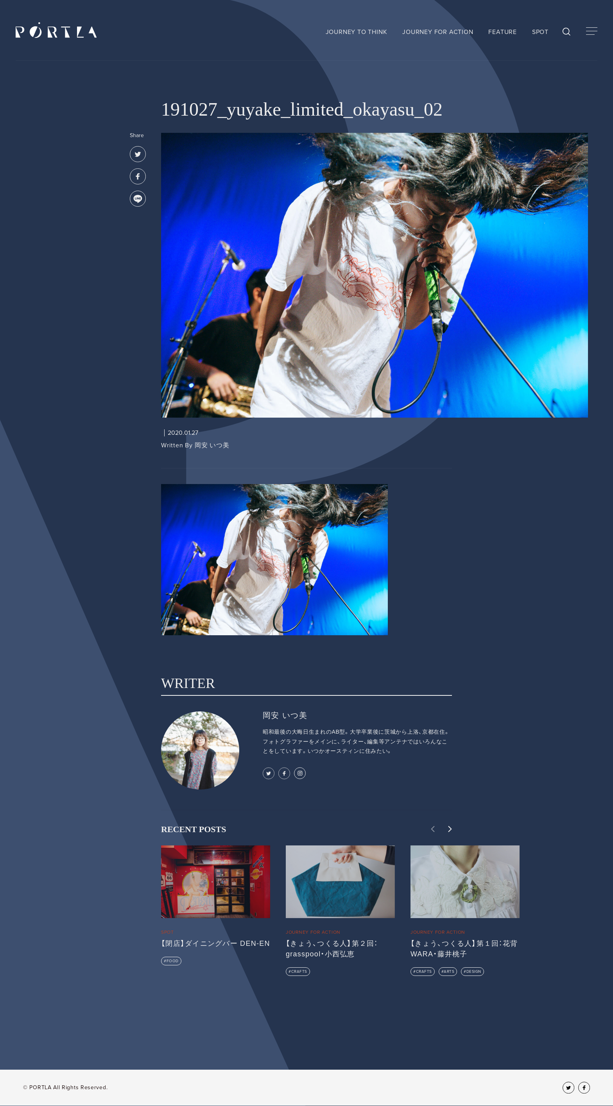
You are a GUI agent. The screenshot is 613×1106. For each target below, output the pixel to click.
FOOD (173, 961)
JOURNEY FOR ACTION (437, 32)
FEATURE (502, 32)
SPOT (540, 32)
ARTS (449, 971)
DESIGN (473, 971)
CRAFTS (299, 971)
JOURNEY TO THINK (356, 32)
